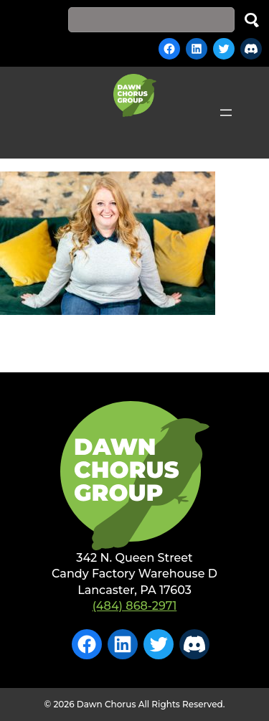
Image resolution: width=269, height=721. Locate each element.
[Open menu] (226, 112)
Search (252, 19)
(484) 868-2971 (135, 606)
